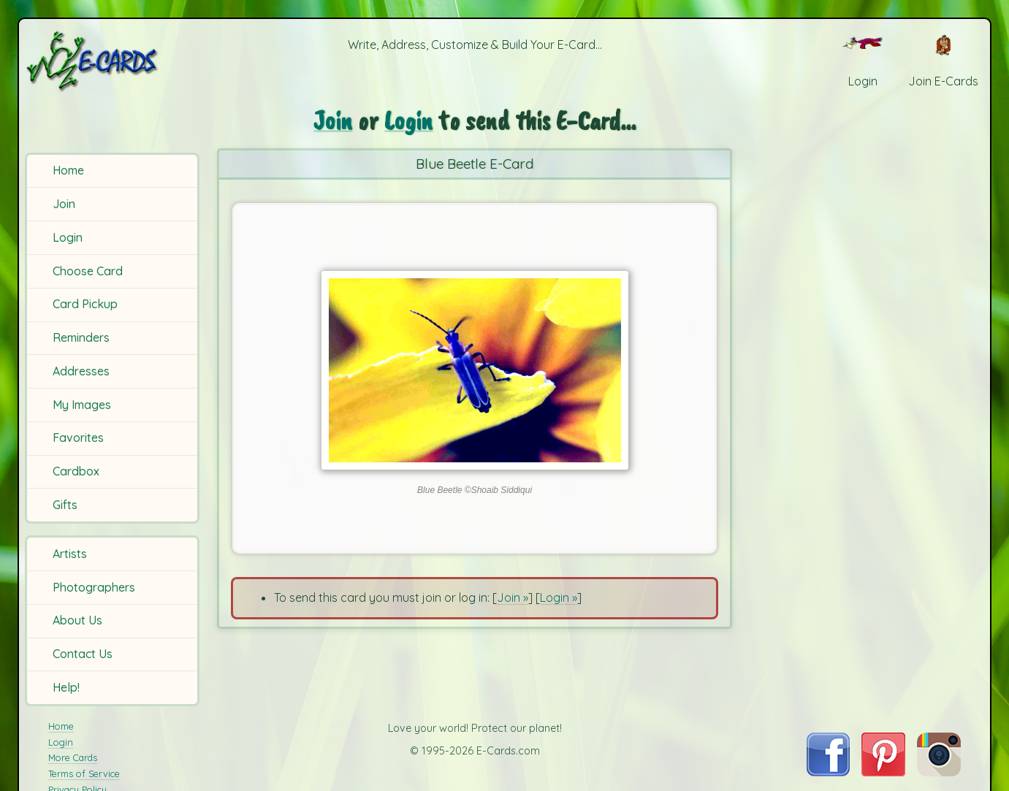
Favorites (78, 437)
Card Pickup (85, 304)
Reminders (81, 337)
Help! (66, 687)
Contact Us (83, 653)
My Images (82, 404)
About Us (77, 620)
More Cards (72, 757)
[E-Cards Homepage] (114, 61)
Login (68, 237)
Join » (512, 597)
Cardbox (76, 471)
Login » (558, 597)
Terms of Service (84, 773)
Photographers (94, 587)
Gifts (65, 504)
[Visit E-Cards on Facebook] (828, 772)
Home (68, 170)
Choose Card (88, 271)
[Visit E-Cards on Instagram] (939, 772)
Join (64, 203)
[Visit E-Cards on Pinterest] (883, 772)
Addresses (81, 371)
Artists (70, 553)
